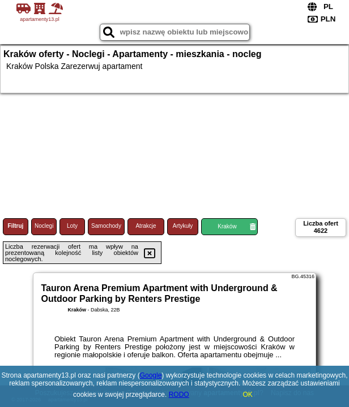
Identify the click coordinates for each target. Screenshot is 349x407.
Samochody (106, 226)
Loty (72, 226)
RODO (179, 395)
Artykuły (183, 226)
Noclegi (44, 226)
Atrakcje (145, 226)
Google (151, 375)
